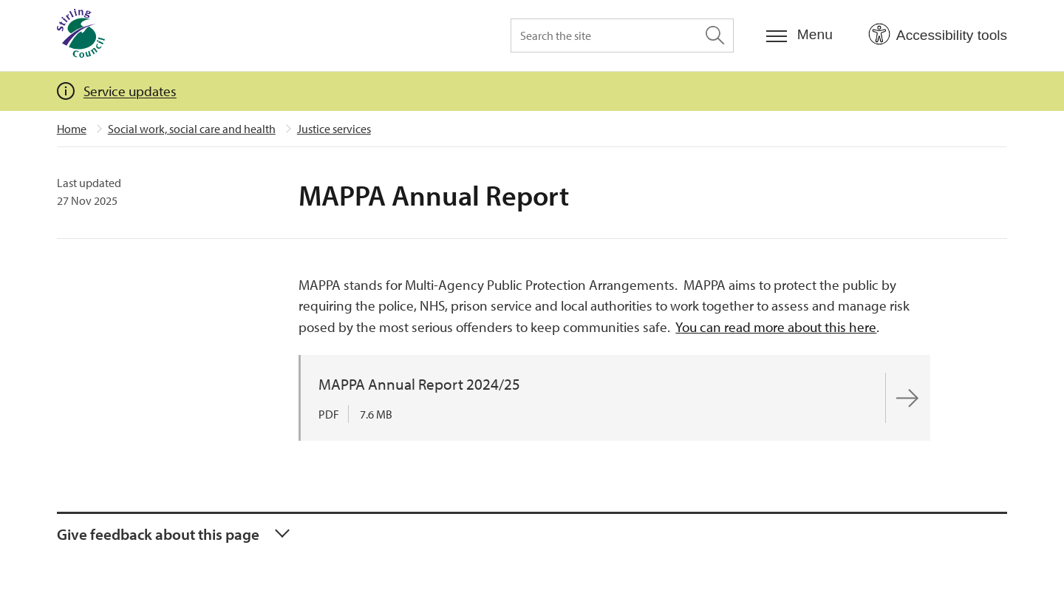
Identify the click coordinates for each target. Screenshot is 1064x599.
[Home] (81, 35)
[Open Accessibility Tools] (937, 35)
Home (71, 128)
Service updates (130, 91)
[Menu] (799, 35)
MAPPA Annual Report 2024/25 (419, 383)
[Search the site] (622, 35)
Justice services (334, 128)
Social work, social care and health (192, 128)
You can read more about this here (775, 327)
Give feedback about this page (158, 534)
